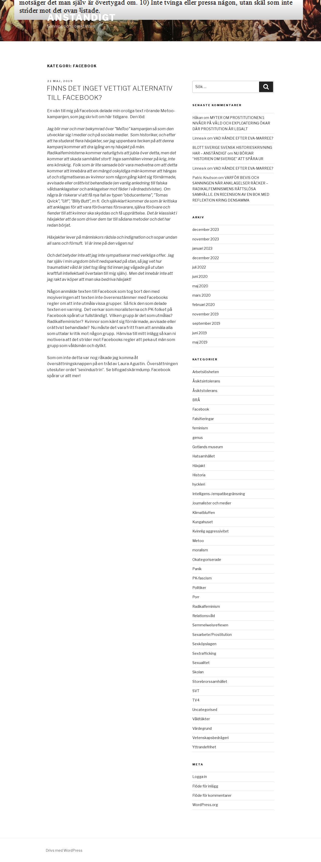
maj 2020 (200, 286)
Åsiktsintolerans (206, 381)
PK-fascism (202, 578)
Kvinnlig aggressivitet (210, 531)
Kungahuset (202, 522)
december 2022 (205, 258)
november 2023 (205, 239)
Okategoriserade (206, 559)
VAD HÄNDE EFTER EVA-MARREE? (243, 138)
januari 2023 (202, 248)
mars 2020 (201, 295)
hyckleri (198, 484)
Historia (198, 475)
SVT (195, 691)
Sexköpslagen (204, 644)
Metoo (198, 541)
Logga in (199, 776)
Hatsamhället (203, 456)
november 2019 (205, 314)
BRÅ (196, 400)
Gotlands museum (207, 447)
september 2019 (206, 323)
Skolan (198, 672)
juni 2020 (200, 276)
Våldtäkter (201, 719)
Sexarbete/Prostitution (212, 634)
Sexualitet (201, 662)
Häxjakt (198, 465)
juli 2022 (199, 267)
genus (197, 437)
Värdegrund (202, 728)
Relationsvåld (203, 616)
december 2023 (205, 229)
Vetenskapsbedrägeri (210, 738)
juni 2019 (199, 333)
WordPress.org (205, 805)
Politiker (199, 587)
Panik (197, 569)
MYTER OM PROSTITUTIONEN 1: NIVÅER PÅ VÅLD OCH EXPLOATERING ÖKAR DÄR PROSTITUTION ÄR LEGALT (231, 123)
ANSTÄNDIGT (81, 17)
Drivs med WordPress (64, 850)
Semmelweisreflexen (210, 625)
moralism (200, 550)
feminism (200, 428)
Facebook (200, 409)
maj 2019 (199, 342)
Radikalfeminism (206, 606)
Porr (195, 597)
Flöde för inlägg (205, 786)
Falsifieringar (203, 419)
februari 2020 (203, 304)
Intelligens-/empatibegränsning (218, 494)
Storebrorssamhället (209, 681)
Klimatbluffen (203, 512)
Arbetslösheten (205, 372)
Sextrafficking (204, 653)
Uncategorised (204, 709)
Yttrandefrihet (204, 747)
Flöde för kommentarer (211, 795)
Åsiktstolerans (204, 390)
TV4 (195, 700)
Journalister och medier (211, 503)
